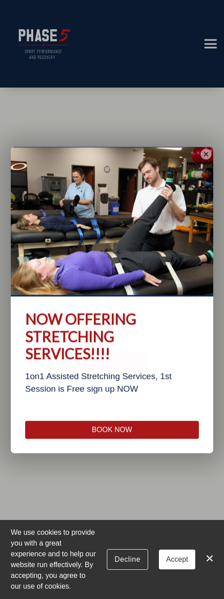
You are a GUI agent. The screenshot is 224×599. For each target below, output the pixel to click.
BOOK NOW (112, 445)
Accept (177, 559)
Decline (127, 559)
